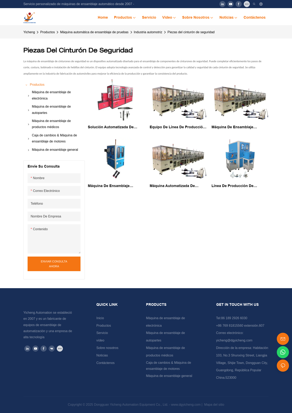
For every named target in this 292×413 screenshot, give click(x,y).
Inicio (100, 318)
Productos (47, 32)
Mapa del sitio (213, 404)
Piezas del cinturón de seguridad (191, 32)
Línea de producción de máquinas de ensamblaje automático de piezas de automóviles (233, 186)
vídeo (100, 340)
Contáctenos (105, 363)
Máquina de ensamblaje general (169, 376)
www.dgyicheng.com (186, 404)
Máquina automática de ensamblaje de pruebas (94, 32)
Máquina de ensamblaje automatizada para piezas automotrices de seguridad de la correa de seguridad (115, 186)
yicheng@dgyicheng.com (234, 340)
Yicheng (29, 32)
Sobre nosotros (107, 348)
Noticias (102, 355)
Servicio (102, 333)
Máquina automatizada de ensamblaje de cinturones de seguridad (176, 186)
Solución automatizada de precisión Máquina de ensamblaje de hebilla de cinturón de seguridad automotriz (111, 127)
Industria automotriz (148, 32)
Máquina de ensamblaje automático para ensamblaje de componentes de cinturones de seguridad (239, 127)
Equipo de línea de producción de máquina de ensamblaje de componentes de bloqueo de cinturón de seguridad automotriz (177, 127)
